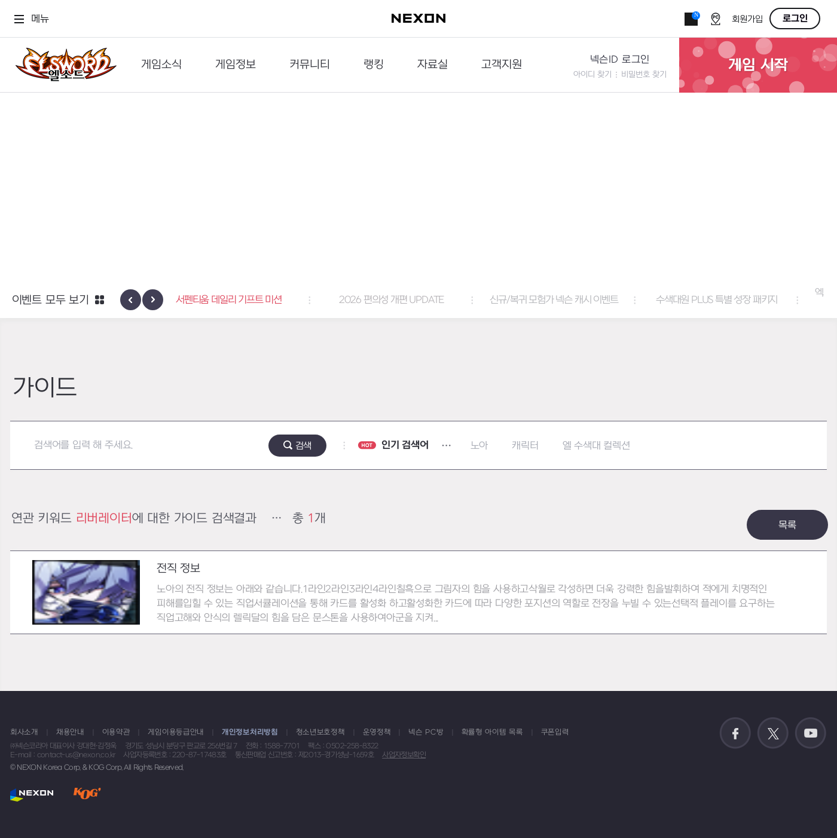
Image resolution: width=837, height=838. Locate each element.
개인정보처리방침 (250, 732)
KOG (87, 795)
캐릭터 (525, 446)
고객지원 (501, 65)
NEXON (32, 795)
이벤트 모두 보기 (50, 300)
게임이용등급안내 (176, 732)
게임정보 (235, 65)
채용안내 (70, 732)
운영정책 (377, 732)
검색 (303, 446)
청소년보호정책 (320, 732)
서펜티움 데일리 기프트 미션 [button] (256, 300)
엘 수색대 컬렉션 (596, 446)
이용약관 (116, 732)
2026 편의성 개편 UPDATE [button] (418, 300)
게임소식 (161, 65)
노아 (479, 446)
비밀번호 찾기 (644, 74)
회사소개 (24, 732)
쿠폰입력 (555, 732)
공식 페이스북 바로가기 (735, 733)
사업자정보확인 (404, 755)
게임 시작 (758, 65)
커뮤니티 (309, 65)
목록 (787, 525)
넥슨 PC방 (425, 732)
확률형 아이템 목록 (492, 732)
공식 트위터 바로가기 (773, 733)
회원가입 (747, 19)
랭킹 (373, 65)
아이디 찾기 (592, 74)
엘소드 (62, 65)
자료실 (432, 65)
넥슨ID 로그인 (620, 59)
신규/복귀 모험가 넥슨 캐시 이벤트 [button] (581, 300)
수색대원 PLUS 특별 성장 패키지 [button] (743, 300)
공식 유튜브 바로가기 (811, 733)
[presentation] (130, 299)
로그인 (795, 18)
